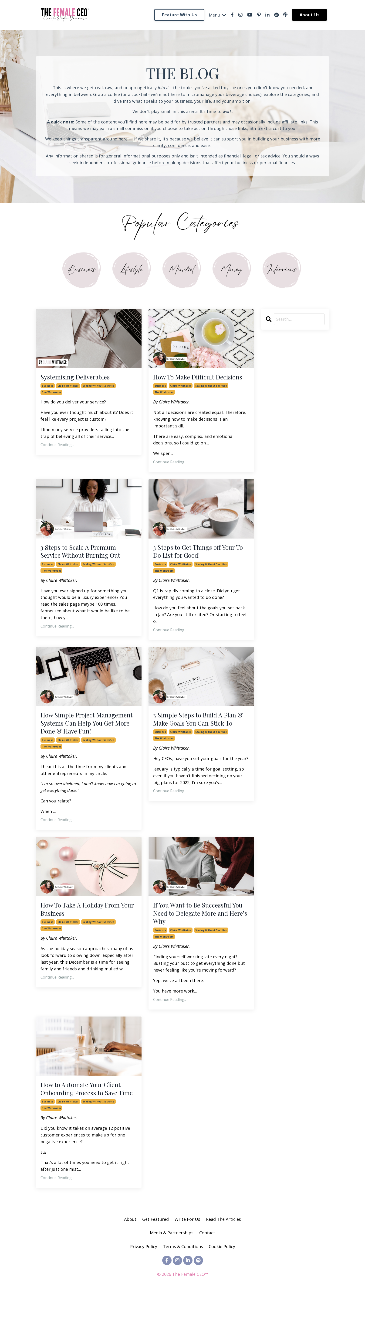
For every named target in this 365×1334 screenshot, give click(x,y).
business (47, 387)
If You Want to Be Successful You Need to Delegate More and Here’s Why (201, 940)
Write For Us (188, 1259)
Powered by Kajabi (183, 1322)
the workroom (51, 394)
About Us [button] (309, 14)
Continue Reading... (57, 446)
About (130, 1259)
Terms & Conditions (183, 1286)
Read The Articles (223, 1259)
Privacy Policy (144, 1286)
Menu (217, 14)
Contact (207, 1272)
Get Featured (155, 1259)
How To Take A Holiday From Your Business (85, 935)
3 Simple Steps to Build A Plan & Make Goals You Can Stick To (199, 737)
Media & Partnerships (171, 1272)
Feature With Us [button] (179, 14)
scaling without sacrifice (98, 387)
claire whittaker (67, 387)
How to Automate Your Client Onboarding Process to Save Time (86, 1122)
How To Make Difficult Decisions (187, 383)
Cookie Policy (222, 1286)
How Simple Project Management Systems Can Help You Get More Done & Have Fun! (82, 742)
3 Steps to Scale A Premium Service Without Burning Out (86, 563)
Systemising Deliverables (79, 378)
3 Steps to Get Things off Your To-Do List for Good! (198, 563)
